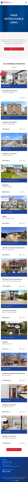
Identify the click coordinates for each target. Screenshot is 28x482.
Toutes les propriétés (14, 449)
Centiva (16, 480)
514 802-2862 (7, 465)
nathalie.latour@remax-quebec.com (13, 466)
